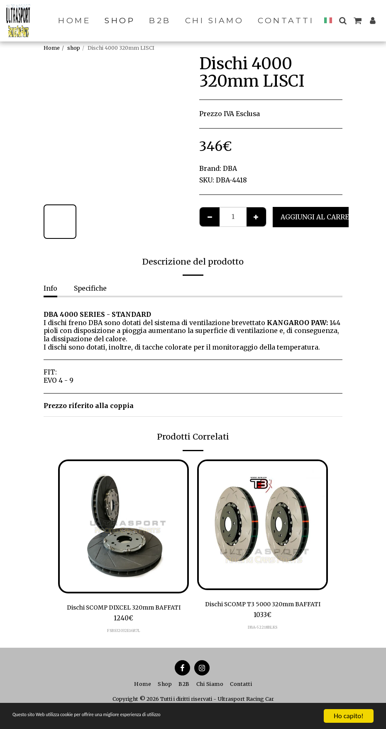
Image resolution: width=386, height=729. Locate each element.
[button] (342, 20)
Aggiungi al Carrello (321, 217)
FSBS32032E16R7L (123, 631)
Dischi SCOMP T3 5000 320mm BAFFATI (263, 610)
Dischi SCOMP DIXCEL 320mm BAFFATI (123, 608)
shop (73, 48)
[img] (123, 526)
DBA (230, 169)
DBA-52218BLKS (263, 638)
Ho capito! (348, 716)
